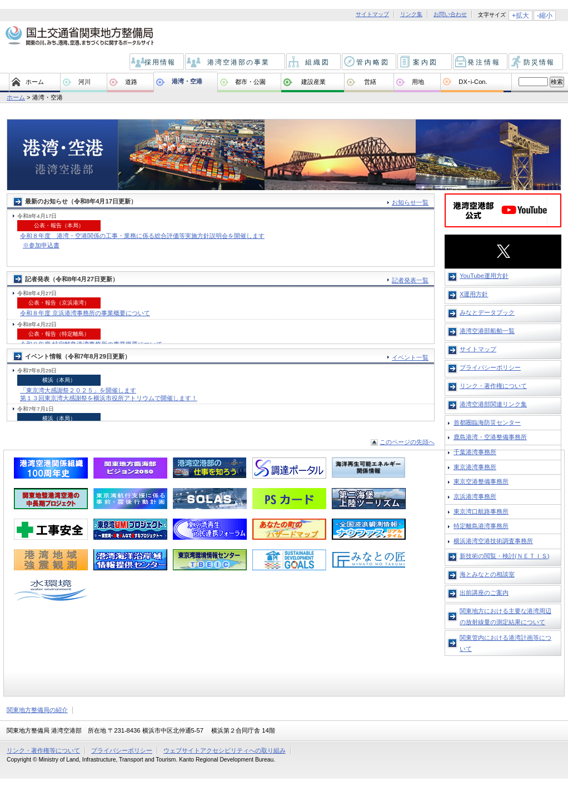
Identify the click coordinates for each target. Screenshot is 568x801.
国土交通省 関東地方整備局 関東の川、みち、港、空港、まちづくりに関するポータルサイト (78, 36)
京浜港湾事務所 (475, 496)
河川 (84, 81)
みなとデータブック (487, 312)
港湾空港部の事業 (236, 62)
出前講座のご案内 (484, 592)
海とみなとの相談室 (487, 574)
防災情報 (536, 62)
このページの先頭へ (407, 442)
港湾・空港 (187, 81)
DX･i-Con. (473, 81)
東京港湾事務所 (475, 467)
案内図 (425, 62)
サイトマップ (372, 14)
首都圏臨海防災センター (487, 422)
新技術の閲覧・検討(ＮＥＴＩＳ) (504, 556)
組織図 (314, 62)
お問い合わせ (450, 14)
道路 (131, 81)
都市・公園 (250, 81)
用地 (418, 81)
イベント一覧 (410, 357)
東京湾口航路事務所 (481, 511)
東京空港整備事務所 (481, 481)
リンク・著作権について (493, 385)
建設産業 (313, 81)
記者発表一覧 (410, 280)
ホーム (35, 81)
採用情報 (157, 62)
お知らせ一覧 (410, 202)
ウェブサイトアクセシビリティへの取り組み (224, 750)
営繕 (370, 81)
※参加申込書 (41, 245)
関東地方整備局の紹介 (37, 710)
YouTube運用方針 (484, 275)
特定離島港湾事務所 (481, 526)
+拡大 (520, 15)
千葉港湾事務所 (475, 452)
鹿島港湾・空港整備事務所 (490, 437)
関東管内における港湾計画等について (505, 643)
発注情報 (481, 62)
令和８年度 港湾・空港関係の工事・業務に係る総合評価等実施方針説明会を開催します (142, 235)
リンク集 (411, 14)
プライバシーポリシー (490, 367)
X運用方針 (474, 294)
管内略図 (370, 62)
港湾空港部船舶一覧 (487, 330)
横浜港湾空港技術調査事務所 (493, 541)
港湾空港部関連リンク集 (493, 404)
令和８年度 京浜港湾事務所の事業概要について (85, 313)
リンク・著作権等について (43, 750)
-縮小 (544, 15)
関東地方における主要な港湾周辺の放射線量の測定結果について (505, 616)
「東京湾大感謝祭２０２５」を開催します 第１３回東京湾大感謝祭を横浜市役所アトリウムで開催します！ (108, 394)
